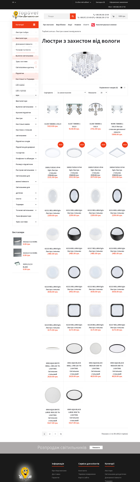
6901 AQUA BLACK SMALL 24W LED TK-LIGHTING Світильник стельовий (74, 329)
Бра (17, 95)
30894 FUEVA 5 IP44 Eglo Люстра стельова (117, 159)
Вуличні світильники (24, 107)
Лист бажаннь (58, 455)
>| (60, 389)
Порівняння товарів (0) (108, 87)
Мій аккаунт (57, 448)
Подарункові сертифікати (89, 451)
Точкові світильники (24, 210)
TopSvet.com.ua (48, 31)
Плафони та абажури (25, 158)
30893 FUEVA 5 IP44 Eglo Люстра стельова (95, 159)
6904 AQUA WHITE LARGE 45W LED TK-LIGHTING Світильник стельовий (52, 370)
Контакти (82, 426)
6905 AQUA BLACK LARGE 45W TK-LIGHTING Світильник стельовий (74, 370)
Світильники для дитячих (115, 429)
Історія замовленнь (60, 451)
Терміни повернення (87, 429)
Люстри (19, 118)
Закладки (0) (100, 2)
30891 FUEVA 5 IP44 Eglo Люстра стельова (52, 159)
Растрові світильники (25, 170)
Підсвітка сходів (23, 141)
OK (43, 467)
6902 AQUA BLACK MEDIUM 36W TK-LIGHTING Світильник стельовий (95, 329)
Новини (55, 458)
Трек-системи (22, 222)
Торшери (20, 204)
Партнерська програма (88, 455)
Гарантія (55, 433)
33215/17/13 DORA (30, 253)
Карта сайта (83, 433)
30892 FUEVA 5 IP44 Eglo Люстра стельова (74, 159)
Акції (80, 458)
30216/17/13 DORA (30, 242)
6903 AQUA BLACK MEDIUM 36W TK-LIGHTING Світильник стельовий (117, 329)
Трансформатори (23, 216)
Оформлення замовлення (119, 2)
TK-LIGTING (20, 67)
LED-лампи (20, 83)
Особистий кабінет (83, 2)
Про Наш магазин (59, 426)
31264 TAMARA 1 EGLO (52, 118)
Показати (96, 403)
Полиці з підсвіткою (24, 164)
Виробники (83, 448)
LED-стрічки (21, 89)
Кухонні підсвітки (23, 112)
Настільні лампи (23, 124)
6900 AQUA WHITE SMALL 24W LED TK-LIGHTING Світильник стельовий (52, 329)
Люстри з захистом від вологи (68, 31)
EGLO (18, 63)
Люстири (108, 426)
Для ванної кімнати (113, 433)
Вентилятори (21, 101)
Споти (18, 198)
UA (14, 2)
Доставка (56, 429)
